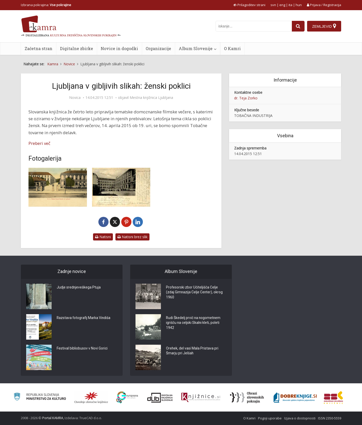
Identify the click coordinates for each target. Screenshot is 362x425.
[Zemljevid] (324, 26)
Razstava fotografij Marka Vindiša (84, 318)
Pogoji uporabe (270, 418)
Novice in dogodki (119, 48)
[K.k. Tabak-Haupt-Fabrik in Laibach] (57, 187)
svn (273, 5)
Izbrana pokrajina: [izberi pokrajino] (46, 5)
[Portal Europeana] (127, 397)
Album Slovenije (196, 48)
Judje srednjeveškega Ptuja (79, 287)
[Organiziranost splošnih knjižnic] (91, 397)
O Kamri (232, 48)
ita (290, 5)
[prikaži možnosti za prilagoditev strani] (249, 5)
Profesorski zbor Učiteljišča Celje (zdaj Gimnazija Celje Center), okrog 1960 (194, 292)
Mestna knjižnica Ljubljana (151, 97)
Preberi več (39, 143)
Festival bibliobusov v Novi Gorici (82, 348)
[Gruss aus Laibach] (121, 187)
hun (299, 5)
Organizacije (158, 48)
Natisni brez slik (132, 236)
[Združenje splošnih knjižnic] (333, 397)
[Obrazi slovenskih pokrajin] (247, 397)
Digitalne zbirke (76, 48)
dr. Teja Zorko (246, 98)
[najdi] (298, 26)
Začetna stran (38, 48)
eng (282, 5)
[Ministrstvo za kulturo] (39, 397)
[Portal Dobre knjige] (295, 397)
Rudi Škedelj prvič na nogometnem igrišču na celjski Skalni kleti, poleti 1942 (193, 323)
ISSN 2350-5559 (329, 418)
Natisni (103, 236)
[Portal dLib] (160, 397)
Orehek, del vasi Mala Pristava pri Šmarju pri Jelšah (192, 351)
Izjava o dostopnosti (299, 418)
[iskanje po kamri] (254, 26)
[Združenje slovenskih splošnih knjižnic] (200, 397)
